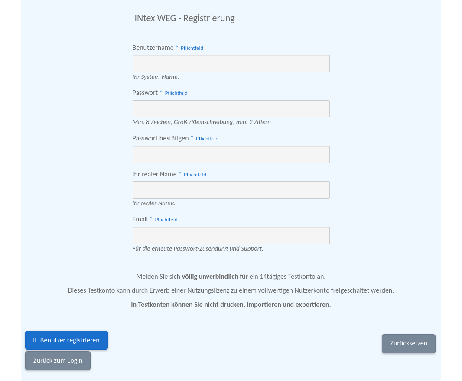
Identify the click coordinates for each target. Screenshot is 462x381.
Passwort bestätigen (177, 138)
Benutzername (169, 47)
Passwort (161, 92)
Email (156, 219)
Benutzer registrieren (70, 340)
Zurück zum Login (57, 360)
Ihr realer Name (171, 174)
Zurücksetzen (408, 343)
